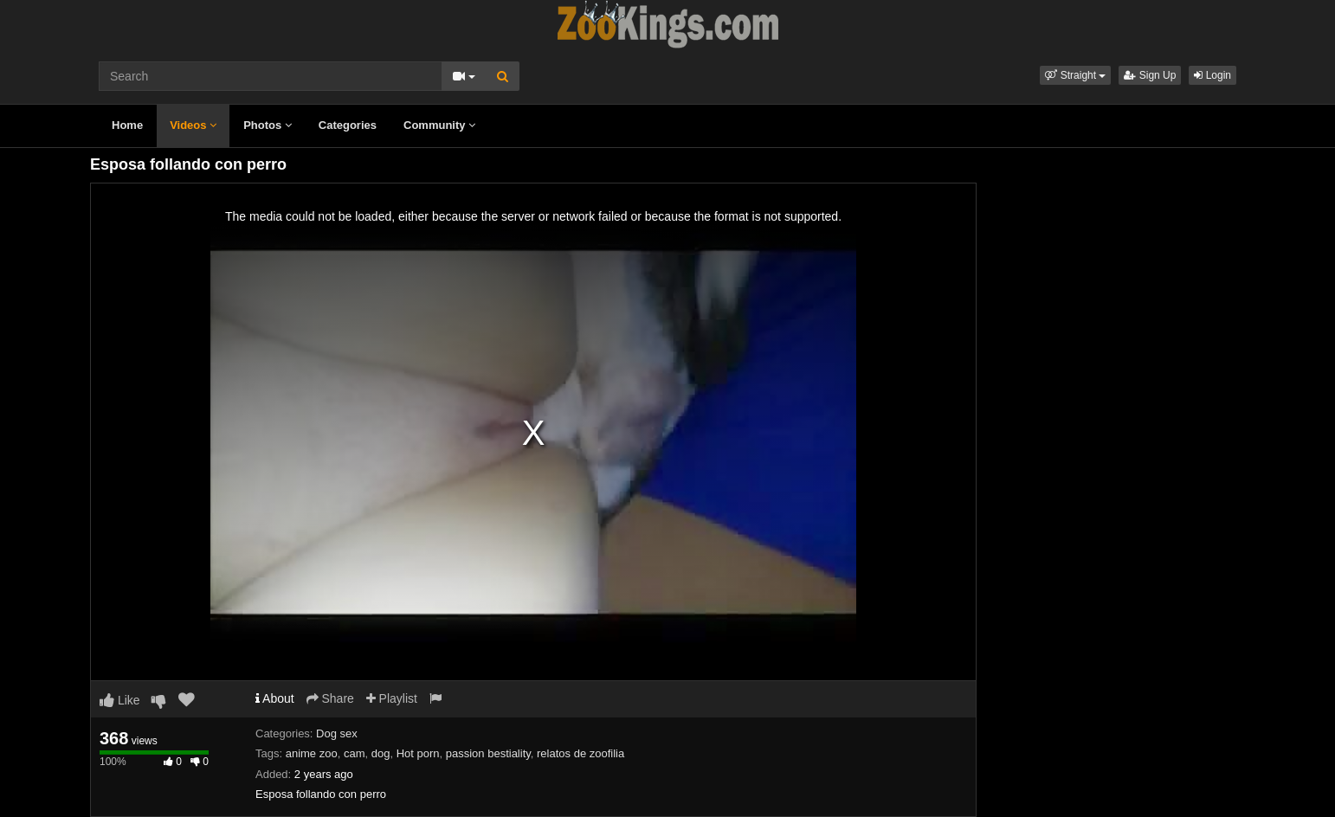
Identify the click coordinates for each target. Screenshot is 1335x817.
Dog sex (337, 733)
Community (439, 125)
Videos (193, 125)
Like (120, 700)
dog (380, 753)
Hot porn (418, 753)
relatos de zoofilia (580, 753)
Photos (267, 125)
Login (1212, 75)
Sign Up (1150, 75)
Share (330, 698)
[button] (1075, 75)
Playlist (391, 698)
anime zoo (312, 753)
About (274, 698)
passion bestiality (488, 753)
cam (354, 753)
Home (127, 125)
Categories (348, 125)
